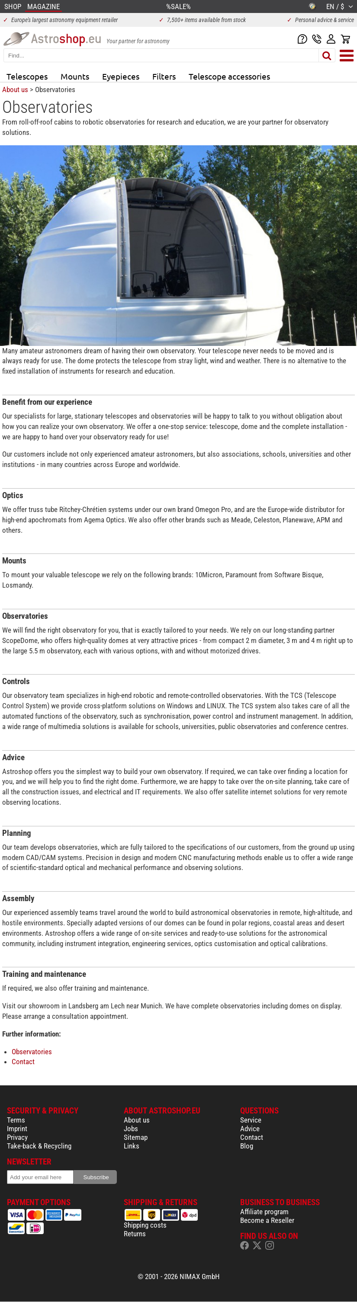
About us (15, 89)
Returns (135, 1233)
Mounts (75, 76)
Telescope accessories (229, 76)
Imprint (17, 1128)
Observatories (32, 1051)
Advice (250, 1128)
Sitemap (136, 1137)
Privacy (17, 1137)
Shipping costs (145, 1225)
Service (250, 1120)
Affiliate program (264, 1211)
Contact (23, 1061)
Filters (164, 76)
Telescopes (27, 76)
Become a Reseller (267, 1220)
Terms (16, 1120)
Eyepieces (120, 76)
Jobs (131, 1128)
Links (131, 1146)
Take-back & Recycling (39, 1146)
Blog (246, 1146)
